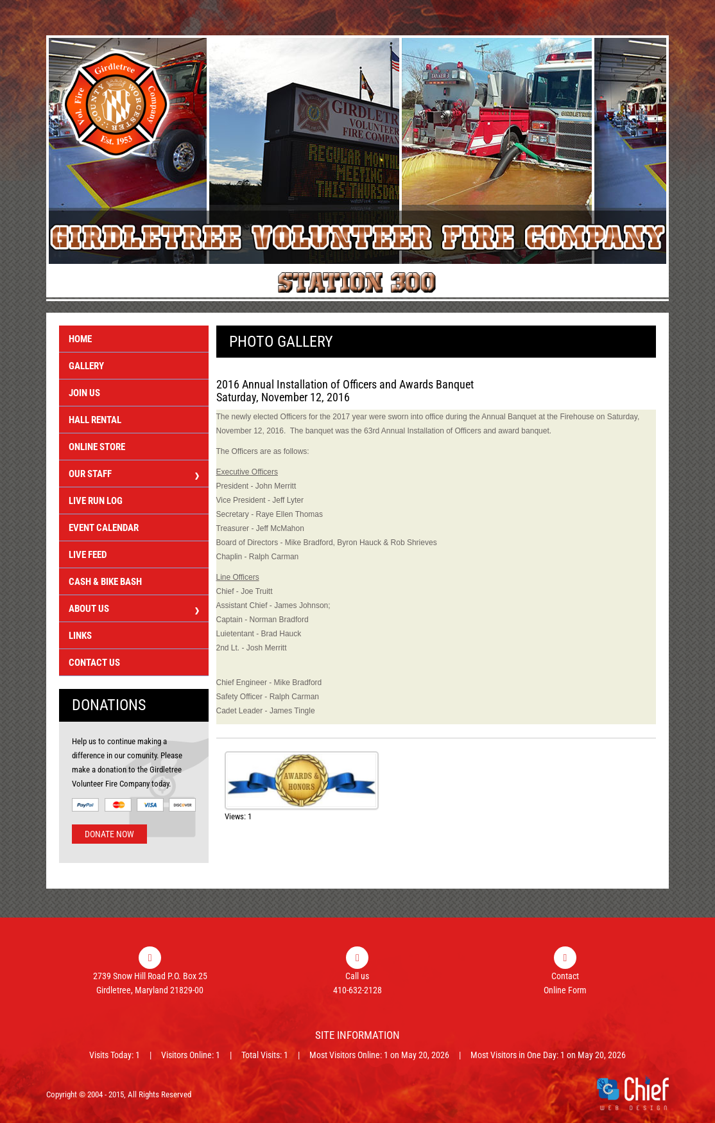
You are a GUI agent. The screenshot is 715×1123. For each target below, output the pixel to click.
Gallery (86, 366)
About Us (134, 610)
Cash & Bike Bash (105, 582)
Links (80, 635)
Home (80, 339)
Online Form (565, 990)
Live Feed (88, 555)
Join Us (84, 393)
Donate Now (109, 834)
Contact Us (94, 662)
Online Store (97, 447)
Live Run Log (96, 501)
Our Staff (134, 475)
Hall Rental (95, 420)
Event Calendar (104, 528)
